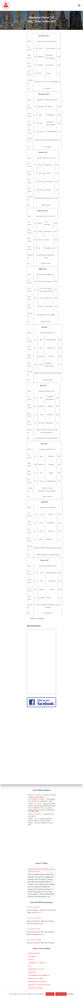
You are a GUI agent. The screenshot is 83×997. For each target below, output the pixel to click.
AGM (35, 818)
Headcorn (31, 972)
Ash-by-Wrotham (34, 953)
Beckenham (32, 956)
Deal (29, 966)
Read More (70, 994)
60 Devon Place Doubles (34, 940)
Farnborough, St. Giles (36, 969)
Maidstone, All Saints (35, 978)
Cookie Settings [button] (61, 994)
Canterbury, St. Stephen (36, 963)
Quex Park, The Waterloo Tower (39, 985)
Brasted (31, 959)
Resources (38, 795)
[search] (39, 618)
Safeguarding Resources (37, 799)
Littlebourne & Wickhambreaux (38, 975)
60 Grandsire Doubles (34, 929)
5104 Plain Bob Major (33, 907)
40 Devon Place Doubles (34, 918)
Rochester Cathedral (35, 988)
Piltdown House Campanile (37, 981)
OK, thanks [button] (50, 994)
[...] (41, 912)
